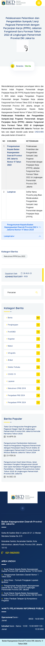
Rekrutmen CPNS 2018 (17, 388)
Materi (10, 346)
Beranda (19, 66)
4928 (24, 276)
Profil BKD (12, 332)
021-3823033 (10, 552)
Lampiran (11, 192)
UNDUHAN (39, 132)
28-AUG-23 (26, 273)
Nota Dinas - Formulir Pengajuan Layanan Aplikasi (19, 581)
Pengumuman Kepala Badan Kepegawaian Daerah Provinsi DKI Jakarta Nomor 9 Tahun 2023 (14, 155)
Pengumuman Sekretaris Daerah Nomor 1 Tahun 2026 (20, 576)
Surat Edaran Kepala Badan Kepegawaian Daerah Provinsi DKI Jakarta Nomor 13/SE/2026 (21, 570)
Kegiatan (11, 339)
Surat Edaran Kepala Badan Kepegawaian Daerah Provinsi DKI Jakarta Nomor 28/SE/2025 (21, 594)
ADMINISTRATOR (13, 276)
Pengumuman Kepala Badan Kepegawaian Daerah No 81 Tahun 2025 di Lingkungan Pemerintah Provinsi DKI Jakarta (20, 588)
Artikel (10, 360)
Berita (10, 318)
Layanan (11, 381)
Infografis (11, 353)
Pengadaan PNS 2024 (16, 395)
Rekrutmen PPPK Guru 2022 (14, 256)
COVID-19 (12, 374)
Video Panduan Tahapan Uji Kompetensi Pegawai (19, 600)
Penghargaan (13, 325)
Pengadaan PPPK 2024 (17, 402)
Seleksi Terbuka (14, 367)
